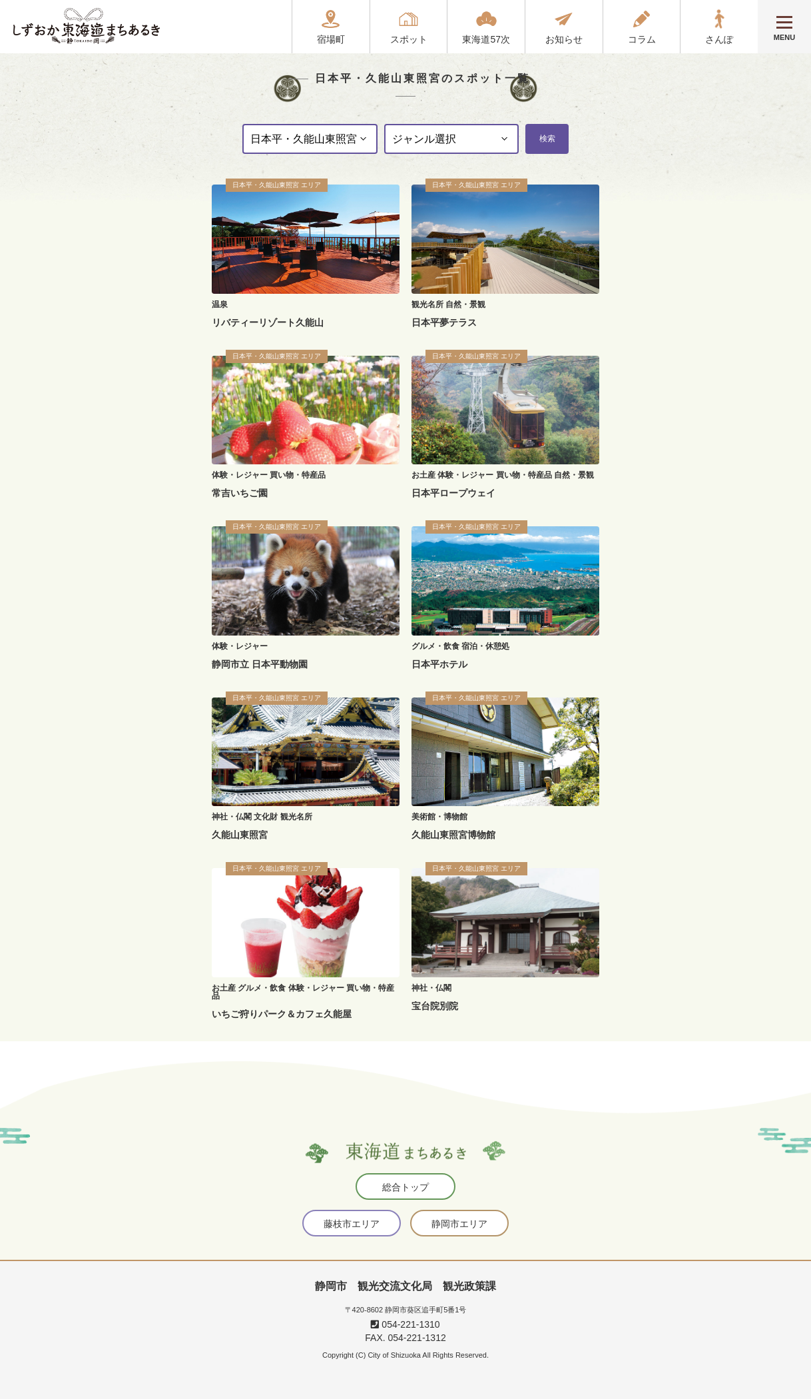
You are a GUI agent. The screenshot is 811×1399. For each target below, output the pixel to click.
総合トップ (405, 1187)
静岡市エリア (459, 1223)
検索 (547, 138)
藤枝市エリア (352, 1223)
